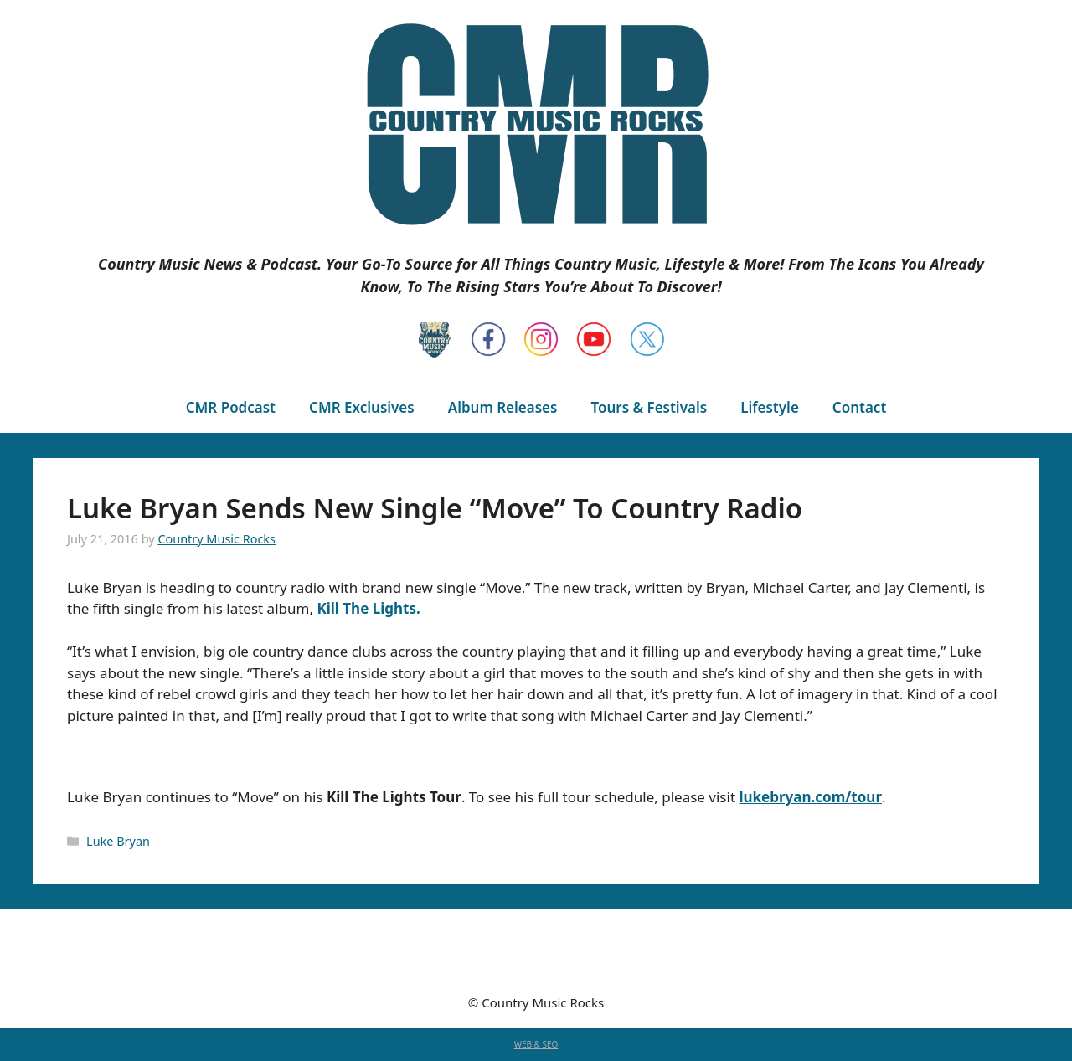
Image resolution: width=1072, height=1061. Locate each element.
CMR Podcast (231, 407)
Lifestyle (769, 407)
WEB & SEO (536, 1044)
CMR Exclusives (362, 407)
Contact (859, 407)
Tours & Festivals (648, 407)
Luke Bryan (118, 841)
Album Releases (503, 407)
